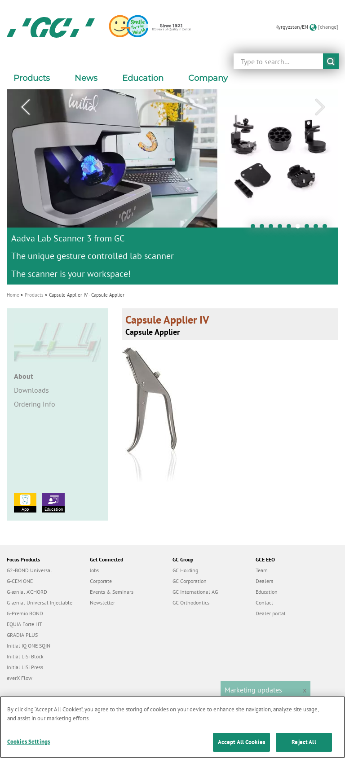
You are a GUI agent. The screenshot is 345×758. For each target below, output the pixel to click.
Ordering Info (34, 403)
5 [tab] (291, 228)
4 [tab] (282, 228)
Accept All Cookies (241, 748)
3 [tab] (273, 228)
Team (262, 570)
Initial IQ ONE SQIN (28, 645)
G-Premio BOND (25, 613)
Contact (264, 602)
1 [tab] (255, 228)
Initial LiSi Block (25, 656)
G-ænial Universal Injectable (39, 602)
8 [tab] (318, 228)
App (25, 502)
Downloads (31, 390)
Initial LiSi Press (25, 667)
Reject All (304, 748)
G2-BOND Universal (29, 570)
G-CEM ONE (20, 581)
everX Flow (19, 678)
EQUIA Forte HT (24, 624)
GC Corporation (189, 581)
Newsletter (102, 602)
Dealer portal (271, 613)
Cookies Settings (28, 747)
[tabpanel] (172, 187)
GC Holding (185, 570)
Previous (25, 107)
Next (319, 107)
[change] (328, 26)
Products (34, 295)
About (23, 376)
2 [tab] (264, 228)
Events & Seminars (111, 591)
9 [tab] (327, 228)
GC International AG (195, 591)
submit (331, 61)
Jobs (94, 570)
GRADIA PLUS (22, 634)
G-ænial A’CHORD (27, 591)
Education (53, 502)
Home (13, 295)
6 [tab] (300, 228)
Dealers (264, 581)
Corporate (101, 581)
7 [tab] (309, 228)
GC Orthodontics (190, 602)
